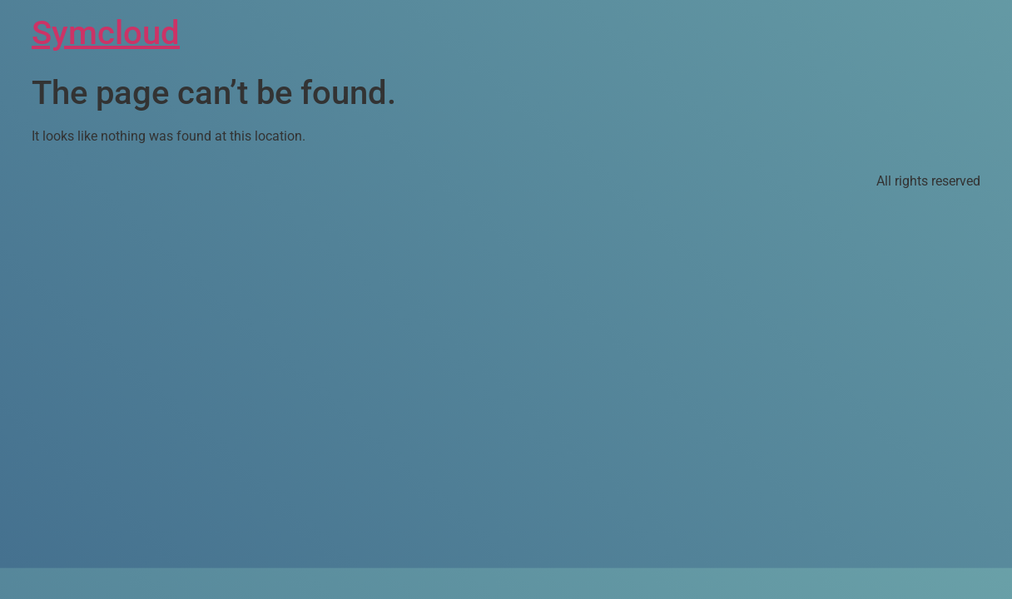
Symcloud (106, 32)
